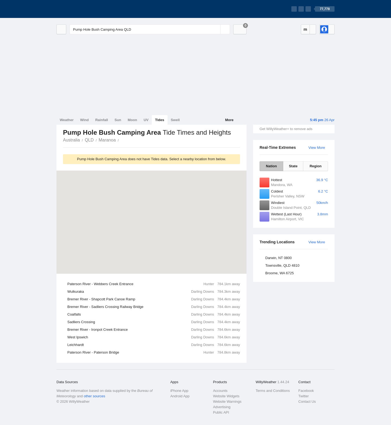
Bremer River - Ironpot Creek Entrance (153, 329)
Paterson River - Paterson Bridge (153, 352)
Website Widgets (226, 396)
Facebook (306, 391)
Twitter (303, 396)
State (293, 166)
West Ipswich (153, 337)
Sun (118, 120)
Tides (159, 120)
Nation (271, 166)
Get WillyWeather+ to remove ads (286, 129)
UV (146, 120)
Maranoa (107, 140)
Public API (221, 412)
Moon (132, 120)
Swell (175, 120)
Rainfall (101, 120)
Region (315, 166)
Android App (180, 396)
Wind (84, 120)
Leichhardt (153, 345)
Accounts (220, 391)
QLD (89, 140)
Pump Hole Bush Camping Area (121, 139)
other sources (94, 396)
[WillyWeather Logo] (82, 9)
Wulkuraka (153, 291)
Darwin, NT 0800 (278, 258)
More (229, 120)
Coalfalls (153, 314)
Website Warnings (227, 401)
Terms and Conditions (273, 391)
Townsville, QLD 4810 (282, 265)
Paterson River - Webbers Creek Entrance (153, 284)
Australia (71, 140)
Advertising (221, 407)
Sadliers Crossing (153, 322)
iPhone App (179, 391)
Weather (67, 120)
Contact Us (307, 401)
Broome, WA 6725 (279, 273)
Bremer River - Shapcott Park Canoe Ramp (153, 299)
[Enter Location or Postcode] (150, 29)
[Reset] (215, 29)
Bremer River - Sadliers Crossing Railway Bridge (153, 307)
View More (316, 148)
